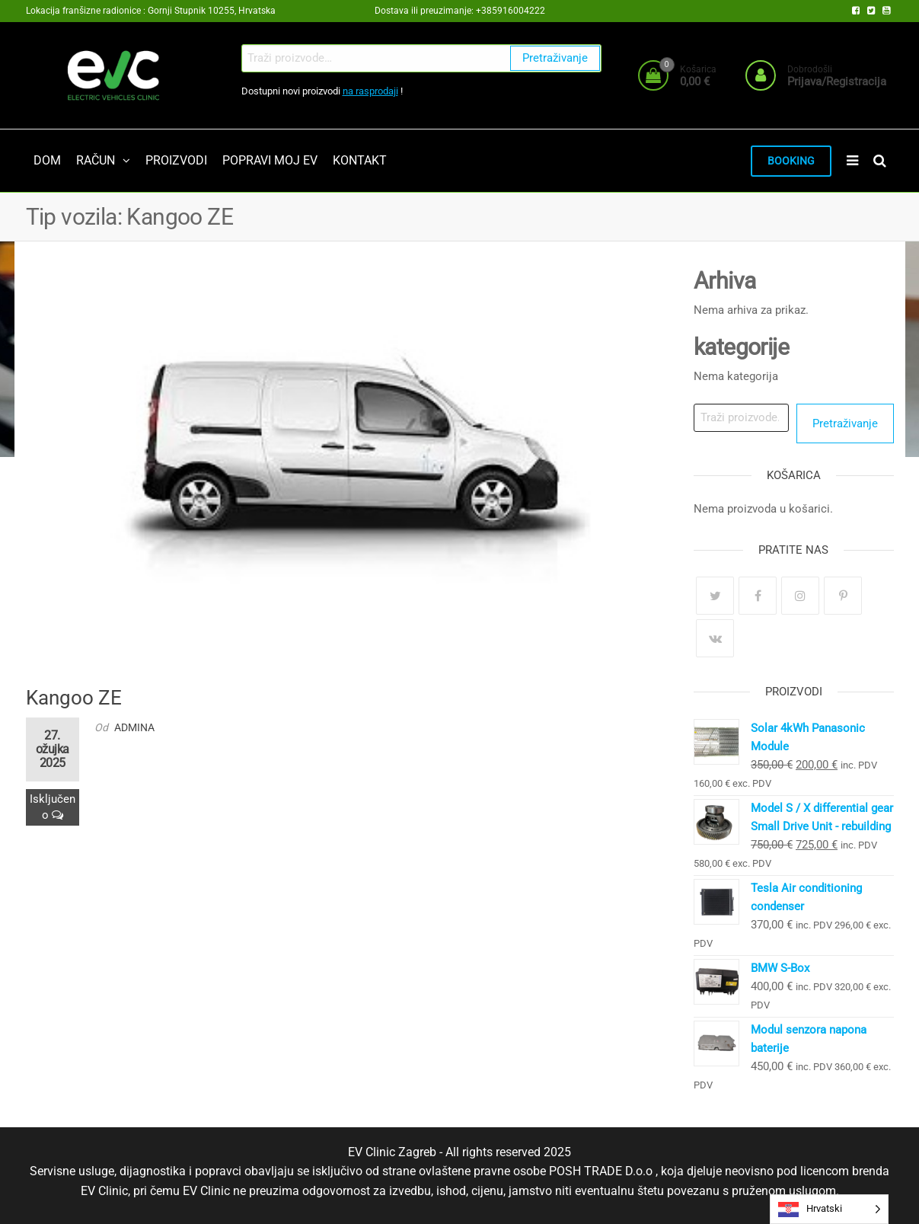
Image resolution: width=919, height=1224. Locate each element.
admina (134, 727)
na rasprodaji (370, 91)
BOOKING (791, 161)
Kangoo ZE (74, 697)
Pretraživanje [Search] (845, 423)
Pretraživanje (555, 58)
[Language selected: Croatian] (829, 1209)
